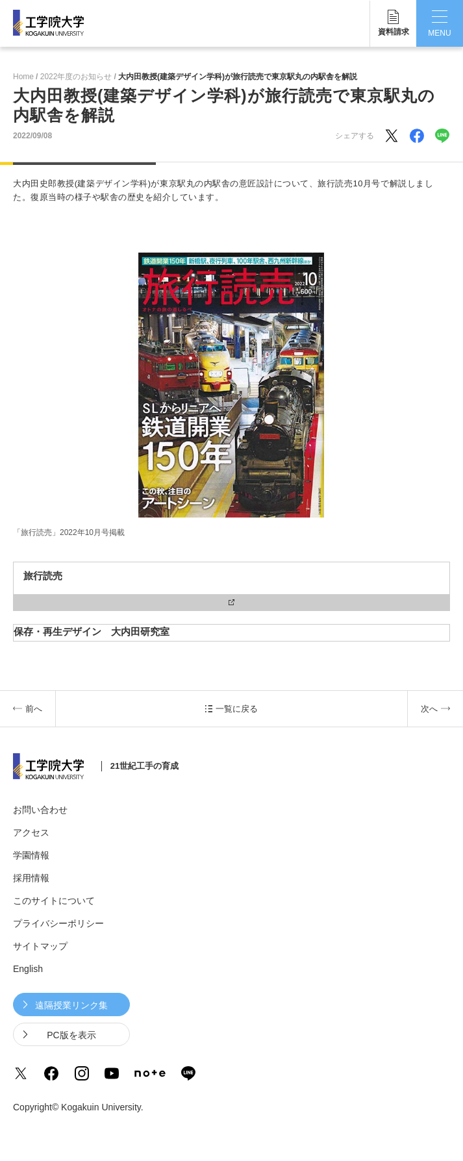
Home (23, 76)
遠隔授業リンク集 (71, 1005)
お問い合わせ (40, 810)
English (28, 969)
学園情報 (31, 855)
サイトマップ (40, 946)
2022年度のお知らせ (76, 76)
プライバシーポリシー (58, 923)
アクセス (31, 832)
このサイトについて (54, 900)
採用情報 (31, 878)
